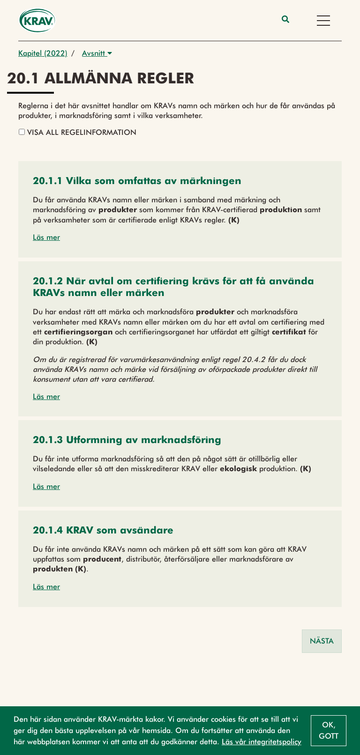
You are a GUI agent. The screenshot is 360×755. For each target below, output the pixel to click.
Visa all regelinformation (77, 132)
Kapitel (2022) (43, 53)
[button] (137, 182)
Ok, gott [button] (328, 730)
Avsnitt (97, 53)
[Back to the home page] (37, 20)
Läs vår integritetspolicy (261, 741)
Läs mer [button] (46, 237)
